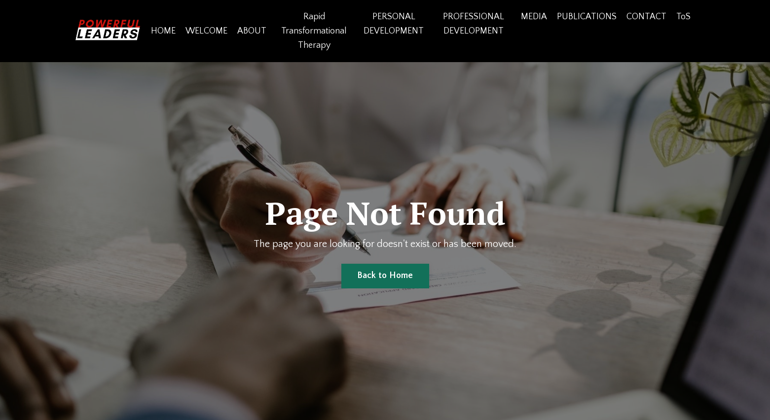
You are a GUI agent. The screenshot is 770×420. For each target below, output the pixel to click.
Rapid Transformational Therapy (314, 31)
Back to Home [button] (385, 275)
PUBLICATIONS (587, 17)
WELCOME (206, 31)
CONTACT (646, 17)
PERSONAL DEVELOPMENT (394, 24)
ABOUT (251, 31)
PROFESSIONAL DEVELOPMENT (473, 24)
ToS (683, 17)
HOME (163, 31)
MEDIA (534, 17)
